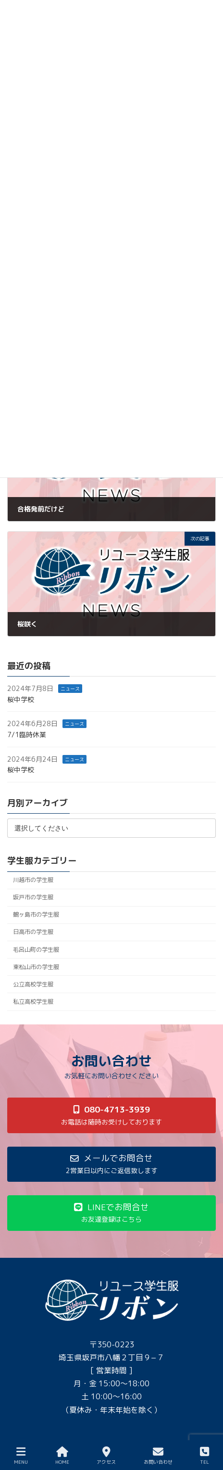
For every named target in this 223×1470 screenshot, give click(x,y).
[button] (111, 1115)
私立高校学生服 (33, 1001)
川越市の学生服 (33, 880)
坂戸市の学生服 (33, 898)
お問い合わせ (158, 1455)
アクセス (106, 1455)
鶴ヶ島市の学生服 (36, 915)
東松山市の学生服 (36, 967)
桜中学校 (20, 699)
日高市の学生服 (33, 932)
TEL (204, 1455)
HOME (62, 1455)
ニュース (70, 689)
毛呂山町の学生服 (36, 950)
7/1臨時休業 (26, 734)
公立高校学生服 (33, 984)
